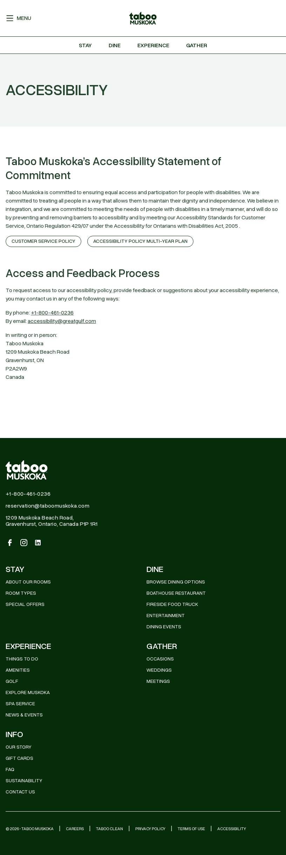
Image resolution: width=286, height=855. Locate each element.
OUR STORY (19, 747)
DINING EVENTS (164, 626)
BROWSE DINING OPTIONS (176, 582)
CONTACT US (20, 792)
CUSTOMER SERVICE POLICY (43, 241)
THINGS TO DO (22, 659)
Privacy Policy (150, 829)
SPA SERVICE (20, 703)
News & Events (24, 715)
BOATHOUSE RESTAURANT (176, 593)
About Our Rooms (28, 582)
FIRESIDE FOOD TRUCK (172, 604)
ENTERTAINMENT (166, 615)
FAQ (10, 769)
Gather (196, 45)
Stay (85, 45)
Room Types (21, 593)
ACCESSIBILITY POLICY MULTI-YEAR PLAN (140, 241)
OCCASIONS (160, 659)
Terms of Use (191, 829)
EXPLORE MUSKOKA (28, 692)
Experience (153, 45)
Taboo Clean (109, 829)
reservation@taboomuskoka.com (47, 506)
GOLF (12, 681)
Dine (115, 45)
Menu (18, 18)
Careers (75, 829)
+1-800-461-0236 (52, 313)
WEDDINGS (159, 670)
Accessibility (231, 829)
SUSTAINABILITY (24, 780)
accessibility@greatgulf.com (62, 321)
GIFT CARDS (19, 758)
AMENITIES (18, 670)
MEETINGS (158, 681)
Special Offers (25, 604)
